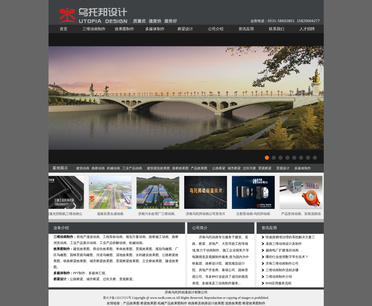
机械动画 (113, 168)
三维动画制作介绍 (279, 277)
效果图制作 (124, 29)
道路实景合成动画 (111, 214)
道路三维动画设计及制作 (284, 244)
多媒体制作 (154, 29)
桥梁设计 (185, 29)
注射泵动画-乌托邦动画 (254, 214)
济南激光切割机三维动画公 (63, 214)
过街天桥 (249, 168)
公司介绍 (215, 29)
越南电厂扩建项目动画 (282, 250)
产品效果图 (199, 168)
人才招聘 (307, 29)
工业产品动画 (132, 168)
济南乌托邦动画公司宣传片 (206, 214)
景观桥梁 (264, 168)
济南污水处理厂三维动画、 (158, 214)
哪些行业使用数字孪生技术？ (287, 257)
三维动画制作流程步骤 (282, 270)
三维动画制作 (94, 29)
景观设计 (282, 168)
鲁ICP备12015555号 (117, 298)
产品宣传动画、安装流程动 (301, 214)
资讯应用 (246, 29)
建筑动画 (82, 168)
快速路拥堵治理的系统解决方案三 (290, 237)
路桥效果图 (180, 168)
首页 (63, 29)
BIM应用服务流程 (279, 283)
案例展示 (60, 168)
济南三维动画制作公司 (282, 263)
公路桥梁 (218, 168)
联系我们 (276, 29)
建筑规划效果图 (158, 168)
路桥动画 (98, 168)
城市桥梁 (234, 168)
